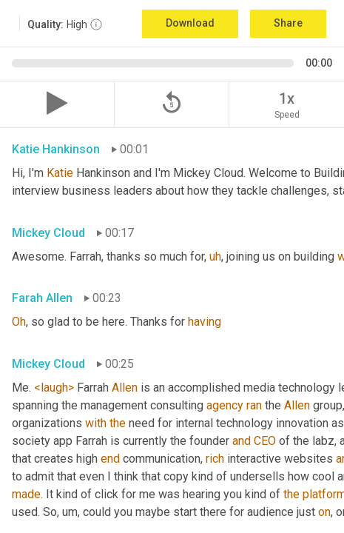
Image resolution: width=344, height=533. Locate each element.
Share (288, 23)
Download (190, 23)
